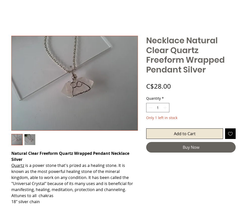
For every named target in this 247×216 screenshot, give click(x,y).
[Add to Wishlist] (230, 133)
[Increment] (165, 107)
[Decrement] (150, 107)
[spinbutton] (157, 107)
